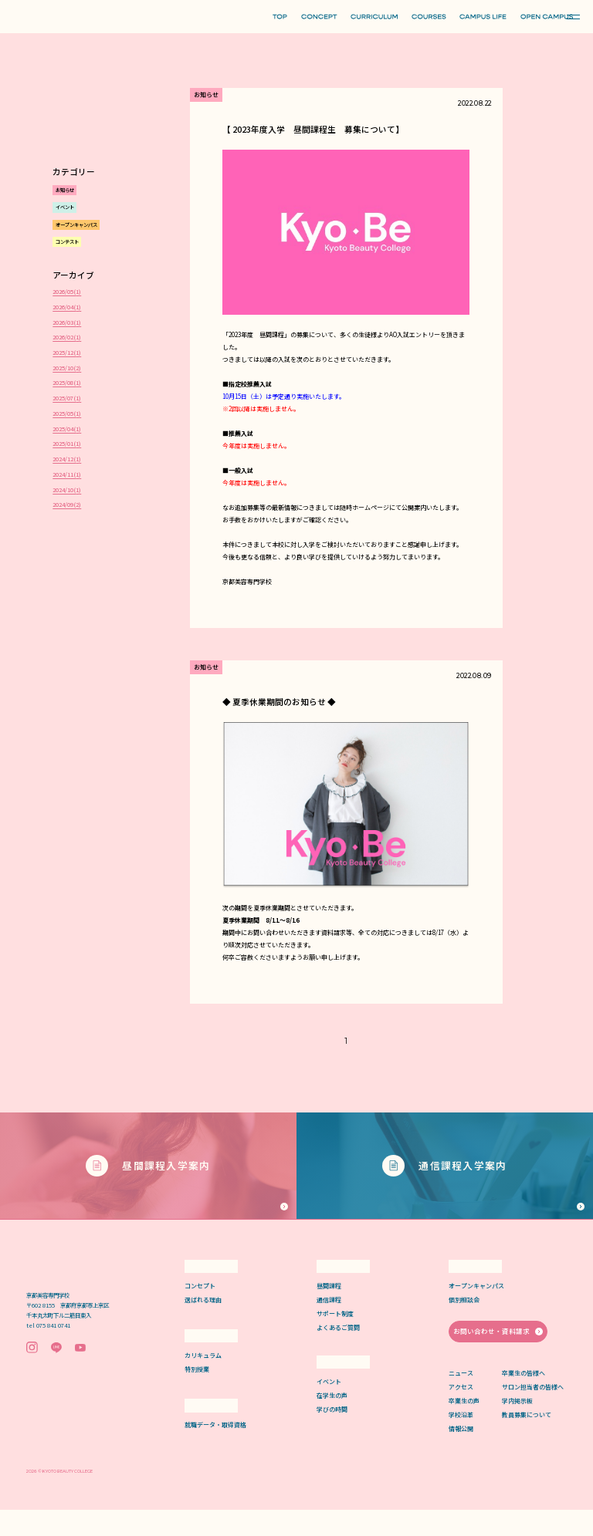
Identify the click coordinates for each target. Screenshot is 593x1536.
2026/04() (67, 307)
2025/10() (67, 368)
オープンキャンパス (76, 224)
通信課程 (329, 1326)
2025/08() (67, 383)
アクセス (461, 1412)
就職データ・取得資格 (215, 1451)
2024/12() (67, 459)
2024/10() (67, 490)
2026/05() (67, 291)
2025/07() (67, 398)
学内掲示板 (517, 1426)
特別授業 (197, 1395)
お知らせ (65, 190)
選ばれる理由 (203, 1326)
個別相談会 (464, 1326)
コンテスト (67, 241)
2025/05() (67, 413)
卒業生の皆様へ (523, 1398)
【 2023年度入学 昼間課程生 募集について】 (313, 129)
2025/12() (67, 352)
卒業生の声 (464, 1426)
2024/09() (67, 504)
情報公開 (461, 1454)
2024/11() (67, 474)
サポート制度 (335, 1339)
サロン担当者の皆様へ (533, 1412)
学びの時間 (332, 1435)
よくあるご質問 (338, 1353)
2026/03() (67, 322)
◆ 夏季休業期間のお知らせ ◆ (279, 701)
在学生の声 (332, 1421)
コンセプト (200, 1312)
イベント (65, 207)
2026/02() (67, 337)
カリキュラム (203, 1381)
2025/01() (67, 443)
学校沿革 (461, 1440)
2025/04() (67, 429)
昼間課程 (329, 1312)
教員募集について (526, 1440)
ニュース (461, 1398)
